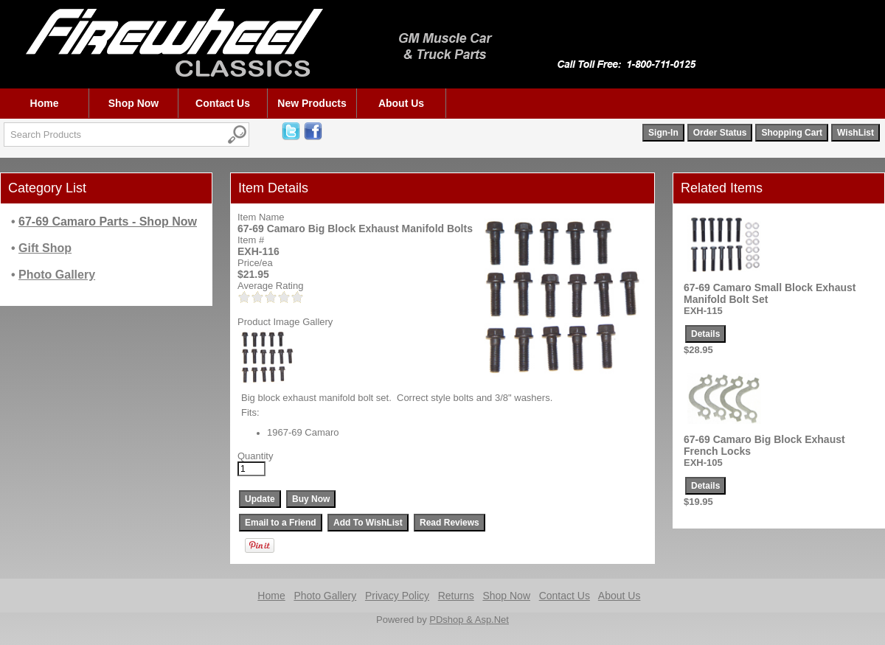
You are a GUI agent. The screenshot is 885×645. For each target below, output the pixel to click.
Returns (456, 596)
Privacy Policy (397, 596)
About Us (401, 103)
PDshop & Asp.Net (469, 619)
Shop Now (133, 103)
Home (44, 103)
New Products (311, 103)
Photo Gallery (325, 596)
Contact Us (222, 103)
